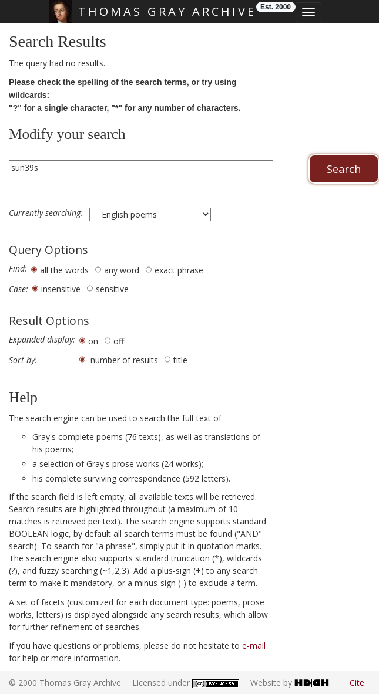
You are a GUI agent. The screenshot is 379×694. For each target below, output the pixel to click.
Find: (18, 268)
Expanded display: (42, 339)
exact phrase (179, 270)
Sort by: (23, 360)
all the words (64, 270)
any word (121, 270)
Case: (18, 289)
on (93, 341)
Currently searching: (47, 213)
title (180, 359)
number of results (124, 359)
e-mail (254, 645)
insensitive (61, 288)
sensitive (112, 288)
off (118, 341)
